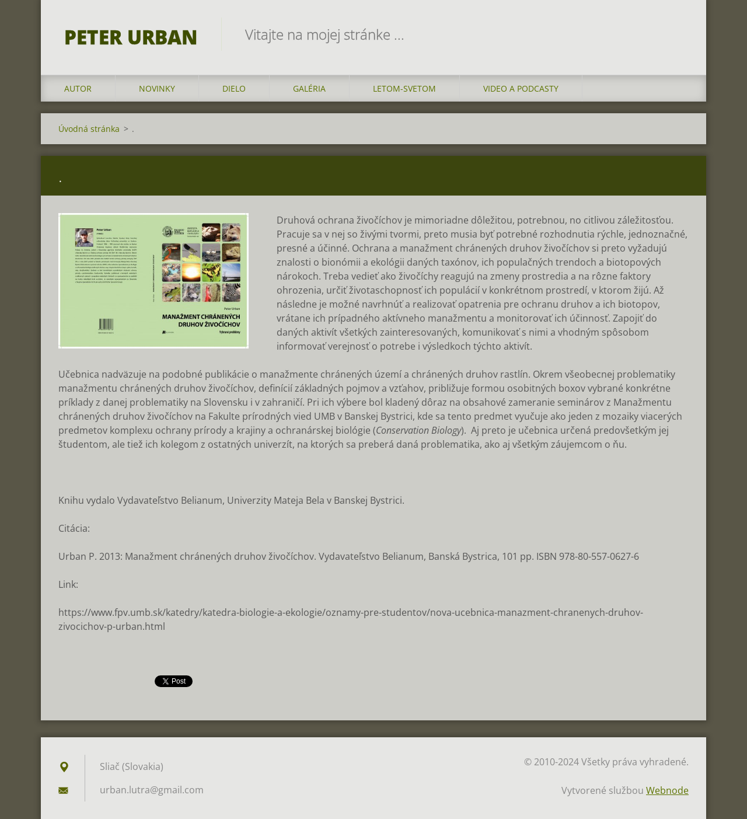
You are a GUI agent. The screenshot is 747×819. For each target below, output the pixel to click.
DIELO (234, 88)
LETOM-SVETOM (404, 88)
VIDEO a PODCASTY (520, 88)
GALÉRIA (309, 88)
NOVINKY (157, 88)
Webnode (667, 790)
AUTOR (78, 88)
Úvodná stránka (89, 128)
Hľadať (676, 33)
